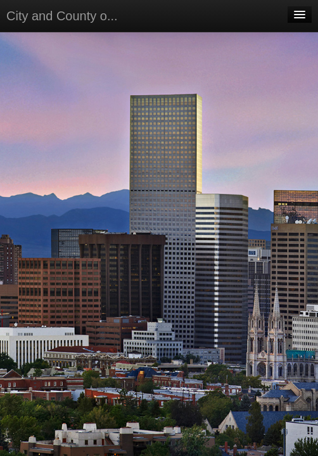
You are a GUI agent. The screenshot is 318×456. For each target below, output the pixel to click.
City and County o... (62, 16)
